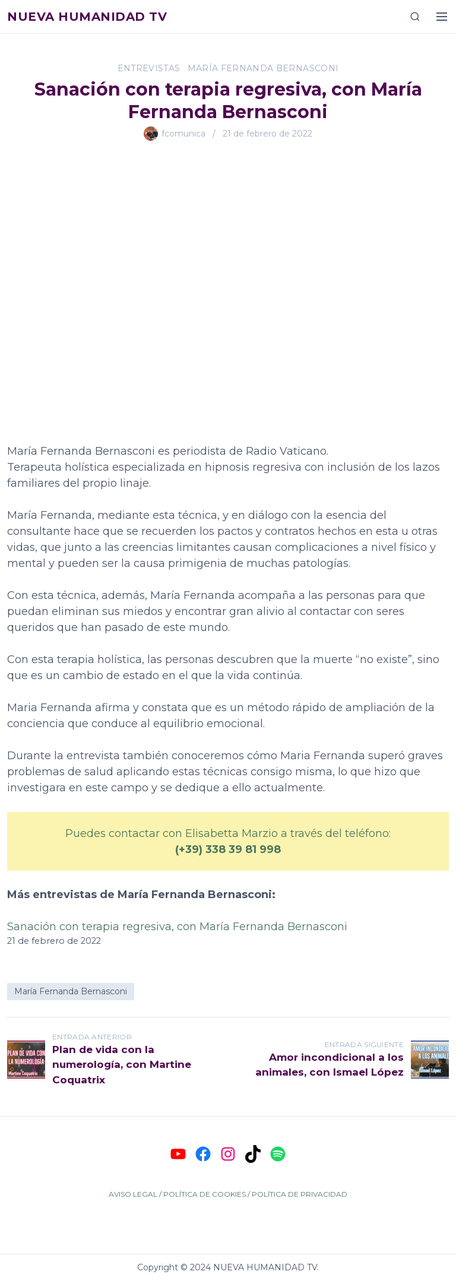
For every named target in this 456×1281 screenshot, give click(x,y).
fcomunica (183, 133)
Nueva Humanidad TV (87, 16)
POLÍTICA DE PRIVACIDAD (299, 1194)
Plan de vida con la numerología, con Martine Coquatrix (121, 1065)
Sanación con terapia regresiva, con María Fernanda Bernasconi (177, 926)
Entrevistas (149, 68)
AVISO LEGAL (133, 1194)
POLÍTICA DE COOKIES (204, 1194)
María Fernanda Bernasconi (263, 68)
